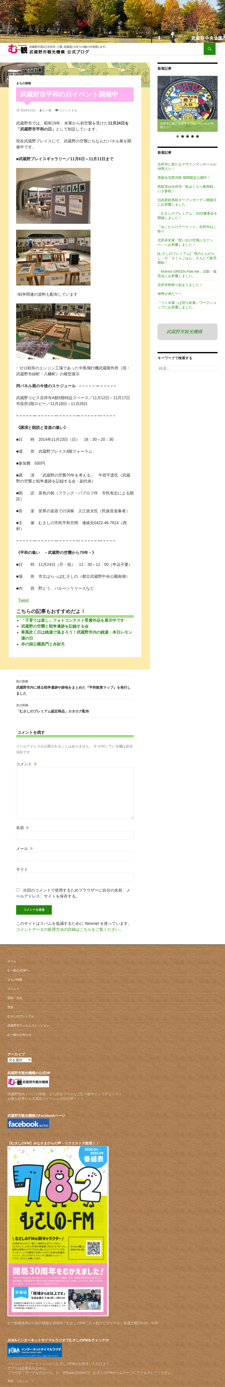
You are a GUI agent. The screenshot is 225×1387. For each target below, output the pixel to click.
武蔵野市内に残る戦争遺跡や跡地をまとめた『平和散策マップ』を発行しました (75, 686)
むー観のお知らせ (19, 1034)
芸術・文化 (14, 998)
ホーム (11, 961)
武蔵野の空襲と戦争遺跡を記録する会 (55, 626)
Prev (164, 104)
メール (24, 848)
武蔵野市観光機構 (184, 331)
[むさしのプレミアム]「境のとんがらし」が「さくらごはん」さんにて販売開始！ (187, 258)
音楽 (10, 1007)
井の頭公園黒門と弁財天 (43, 644)
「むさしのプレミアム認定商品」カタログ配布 (75, 707)
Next (211, 104)
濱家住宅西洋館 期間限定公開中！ (184, 178)
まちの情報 (23, 83)
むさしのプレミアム (20, 1016)
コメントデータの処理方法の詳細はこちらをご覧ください (67, 929)
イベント (13, 989)
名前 (22, 828)
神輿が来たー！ (170, 294)
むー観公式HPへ (18, 970)
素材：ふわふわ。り (20, 1381)
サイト (22, 869)
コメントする (68, 110)
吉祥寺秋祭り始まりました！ (180, 285)
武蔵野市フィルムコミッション (28, 1025)
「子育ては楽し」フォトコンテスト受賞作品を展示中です (72, 620)
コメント (26, 764)
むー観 (47, 110)
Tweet (23, 600)
